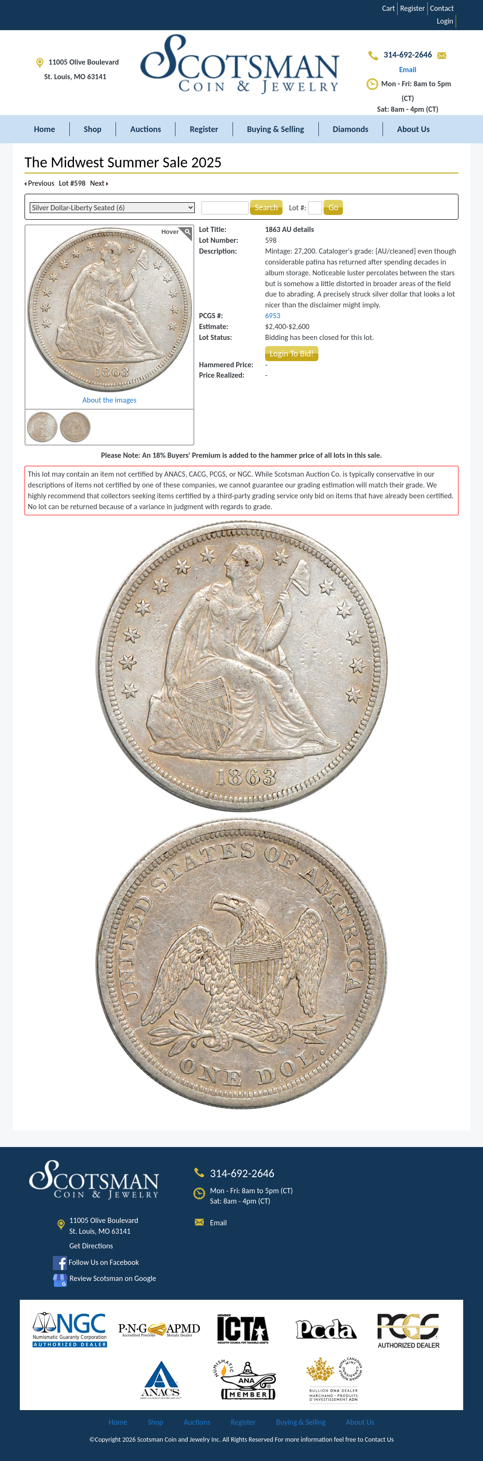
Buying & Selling (275, 129)
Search (266, 207)
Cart (388, 8)
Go (333, 207)
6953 (272, 315)
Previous (39, 183)
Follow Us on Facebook (96, 1262)
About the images (110, 400)
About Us (413, 129)
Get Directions (91, 1245)
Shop (93, 129)
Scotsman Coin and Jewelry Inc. (179, 1440)
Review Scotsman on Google (104, 1278)
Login (445, 21)
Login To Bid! (292, 353)
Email (218, 1222)
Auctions (145, 129)
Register (412, 8)
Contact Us (379, 1440)
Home (44, 129)
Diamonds (350, 129)
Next (99, 183)
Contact (442, 8)
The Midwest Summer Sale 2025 (123, 162)
